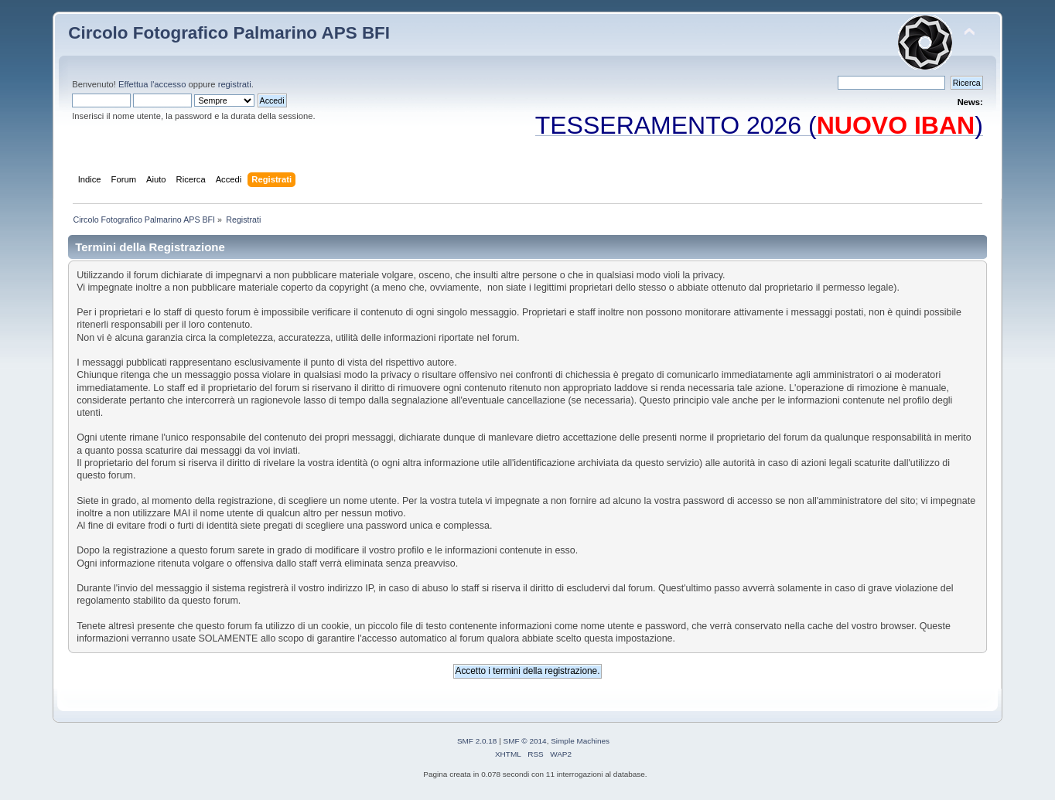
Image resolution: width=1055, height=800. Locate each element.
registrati (234, 84)
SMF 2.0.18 (477, 741)
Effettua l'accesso (152, 84)
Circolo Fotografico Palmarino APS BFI (229, 33)
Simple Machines (580, 741)
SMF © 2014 (525, 741)
